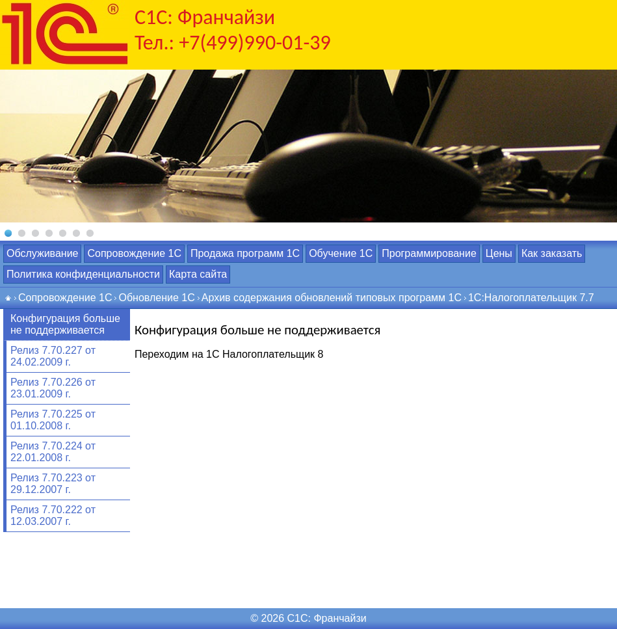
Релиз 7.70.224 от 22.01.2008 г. (53, 451)
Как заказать (552, 253)
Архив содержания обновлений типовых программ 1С (332, 297)
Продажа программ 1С (245, 253)
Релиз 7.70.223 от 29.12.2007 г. (53, 483)
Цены (499, 253)
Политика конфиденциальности (83, 274)
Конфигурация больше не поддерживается (65, 324)
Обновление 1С (156, 297)
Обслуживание (42, 253)
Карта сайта (198, 274)
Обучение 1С (341, 253)
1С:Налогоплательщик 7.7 (531, 297)
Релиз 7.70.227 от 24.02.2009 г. (53, 356)
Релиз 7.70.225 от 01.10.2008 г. (53, 419)
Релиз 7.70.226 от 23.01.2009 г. (53, 388)
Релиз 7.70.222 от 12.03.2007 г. (53, 515)
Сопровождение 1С (134, 253)
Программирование (429, 253)
